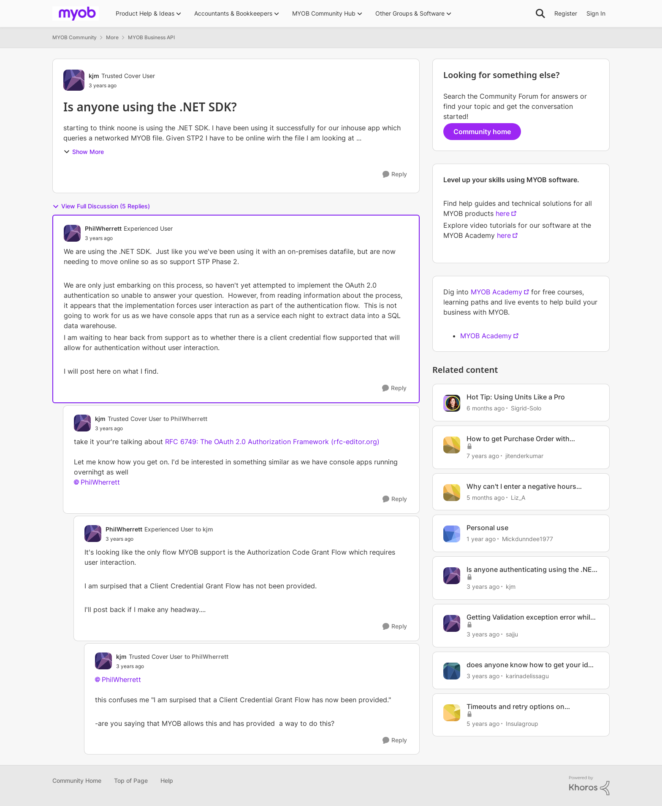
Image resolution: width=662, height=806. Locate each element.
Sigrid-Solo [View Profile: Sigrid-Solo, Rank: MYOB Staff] (526, 408)
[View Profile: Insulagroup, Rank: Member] (451, 712)
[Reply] (395, 174)
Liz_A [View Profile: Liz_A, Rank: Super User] (518, 497)
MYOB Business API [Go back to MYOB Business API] (151, 37)
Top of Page (131, 780)
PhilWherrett (100, 482)
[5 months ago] (486, 497)
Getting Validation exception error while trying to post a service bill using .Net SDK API (530, 617)
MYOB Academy (496, 292)
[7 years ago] (483, 455)
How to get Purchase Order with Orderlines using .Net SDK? (518, 438)
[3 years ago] (483, 586)
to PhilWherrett (185, 418)
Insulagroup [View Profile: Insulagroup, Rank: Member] (522, 723)
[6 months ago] (486, 408)
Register (565, 13)
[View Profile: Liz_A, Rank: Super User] (451, 492)
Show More (83, 151)
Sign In (595, 13)
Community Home (76, 780)
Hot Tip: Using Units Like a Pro (516, 397)
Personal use (487, 527)
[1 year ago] (481, 538)
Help (166, 780)
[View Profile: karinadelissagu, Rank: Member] (451, 671)
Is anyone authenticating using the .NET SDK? (531, 569)
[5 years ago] (483, 723)
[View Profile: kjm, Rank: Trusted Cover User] (73, 80)
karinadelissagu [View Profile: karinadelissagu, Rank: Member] (527, 675)
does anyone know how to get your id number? (527, 664)
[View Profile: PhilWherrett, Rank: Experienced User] (72, 233)
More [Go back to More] (112, 37)
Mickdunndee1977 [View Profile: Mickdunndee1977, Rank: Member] (527, 538)
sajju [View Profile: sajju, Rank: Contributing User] (512, 634)
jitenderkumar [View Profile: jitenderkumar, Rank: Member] (524, 455)
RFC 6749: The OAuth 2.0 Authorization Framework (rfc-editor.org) (272, 441)
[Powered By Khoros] (589, 785)
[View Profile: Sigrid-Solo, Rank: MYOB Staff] (451, 403)
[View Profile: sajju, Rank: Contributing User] (451, 623)
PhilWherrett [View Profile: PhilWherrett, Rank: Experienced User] (103, 228)
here (503, 213)
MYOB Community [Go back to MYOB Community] (74, 37)
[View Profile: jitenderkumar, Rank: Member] (451, 445)
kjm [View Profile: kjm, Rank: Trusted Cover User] (94, 75)
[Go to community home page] (75, 13)
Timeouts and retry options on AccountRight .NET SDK (515, 706)
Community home (482, 131)
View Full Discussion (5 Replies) (101, 206)
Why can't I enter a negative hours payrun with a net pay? (521, 486)
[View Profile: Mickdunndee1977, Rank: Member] (451, 534)
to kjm (204, 529)
